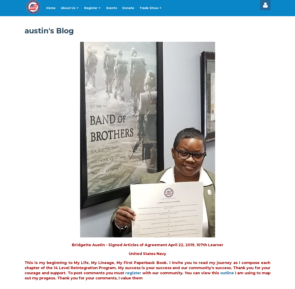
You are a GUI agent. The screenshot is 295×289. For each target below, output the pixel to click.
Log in (265, 5)
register (133, 273)
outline (227, 273)
